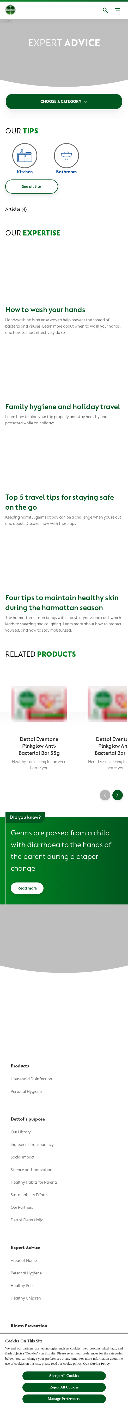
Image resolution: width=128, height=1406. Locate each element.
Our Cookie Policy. (97, 1363)
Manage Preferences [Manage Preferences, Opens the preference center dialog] (64, 1399)
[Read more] (27, 888)
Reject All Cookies (63, 1387)
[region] (64, 1369)
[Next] (117, 795)
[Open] (105, 10)
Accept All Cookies (64, 1376)
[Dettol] (14, 10)
